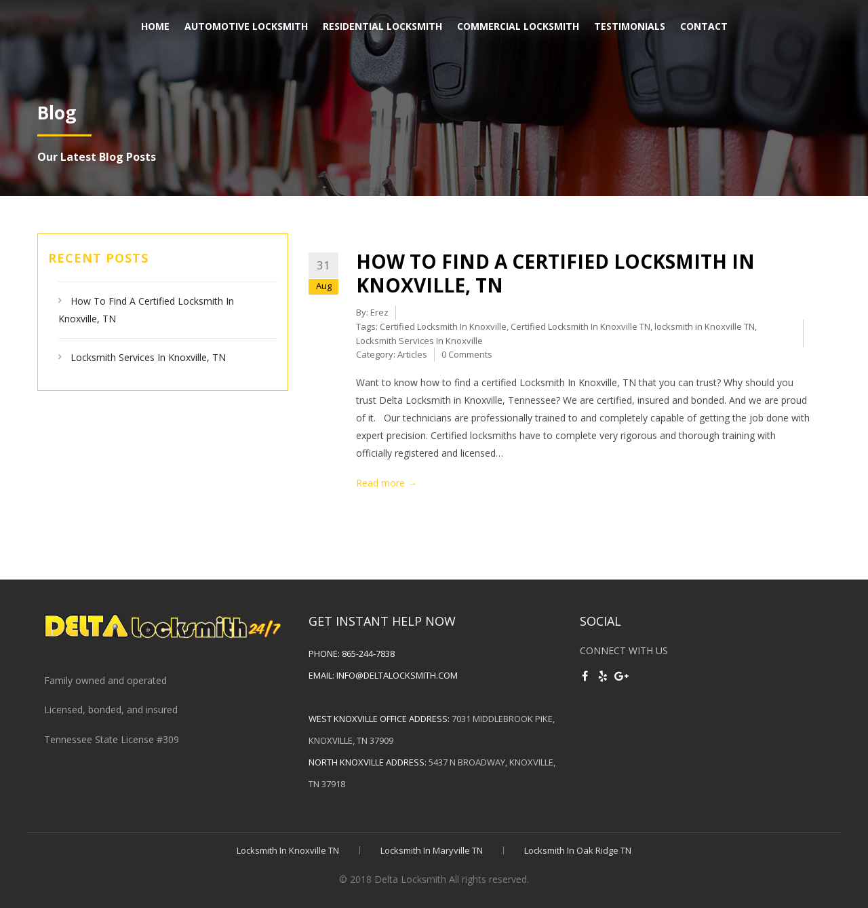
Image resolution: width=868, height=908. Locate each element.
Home (155, 26)
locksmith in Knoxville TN (704, 326)
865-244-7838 (368, 653)
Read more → (386, 482)
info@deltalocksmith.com (397, 675)
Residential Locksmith (382, 26)
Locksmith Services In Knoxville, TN (148, 357)
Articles (412, 354)
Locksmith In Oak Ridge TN (577, 850)
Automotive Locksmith (246, 26)
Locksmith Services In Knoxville (419, 341)
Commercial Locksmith (518, 26)
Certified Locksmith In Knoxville (443, 326)
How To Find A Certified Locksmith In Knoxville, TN (555, 273)
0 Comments (466, 354)
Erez (379, 312)
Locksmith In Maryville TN (431, 850)
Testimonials (629, 26)
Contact (704, 26)
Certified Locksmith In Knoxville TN (580, 326)
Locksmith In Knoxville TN (288, 850)
